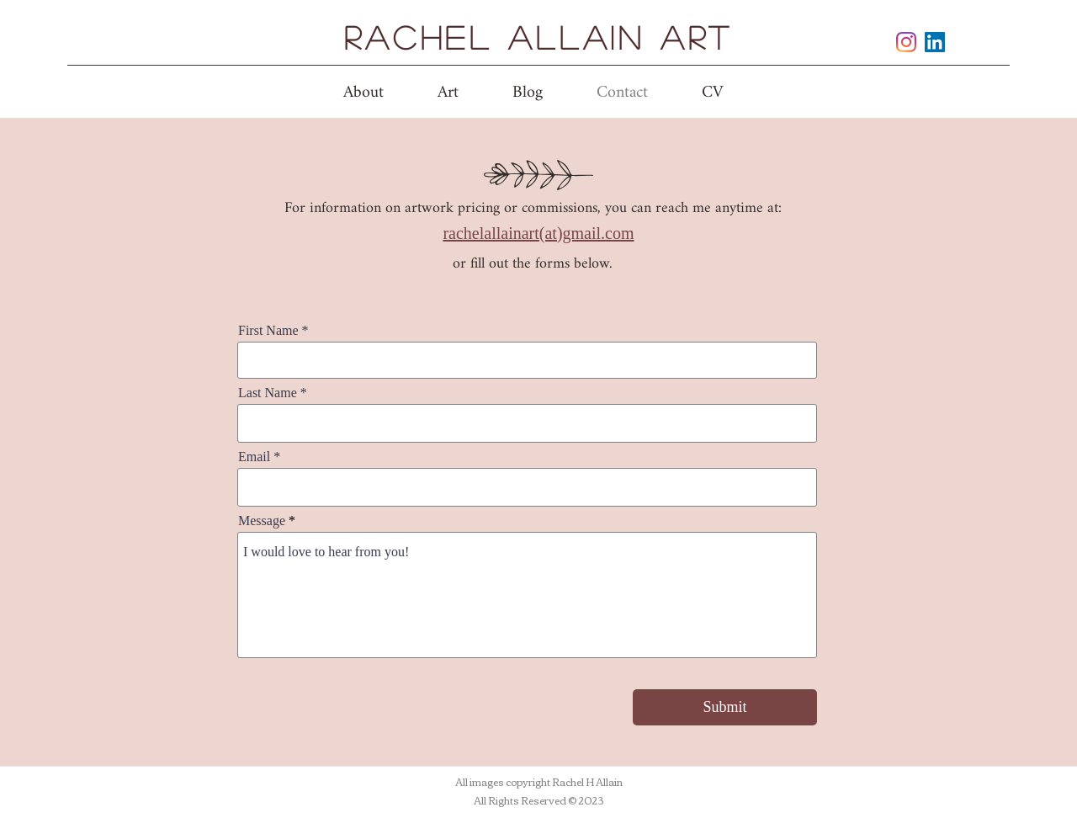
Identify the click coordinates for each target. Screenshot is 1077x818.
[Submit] (725, 707)
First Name (268, 330)
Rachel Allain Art (538, 37)
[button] (448, 93)
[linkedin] (935, 42)
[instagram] (906, 42)
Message (261, 521)
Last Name (267, 393)
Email (254, 457)
